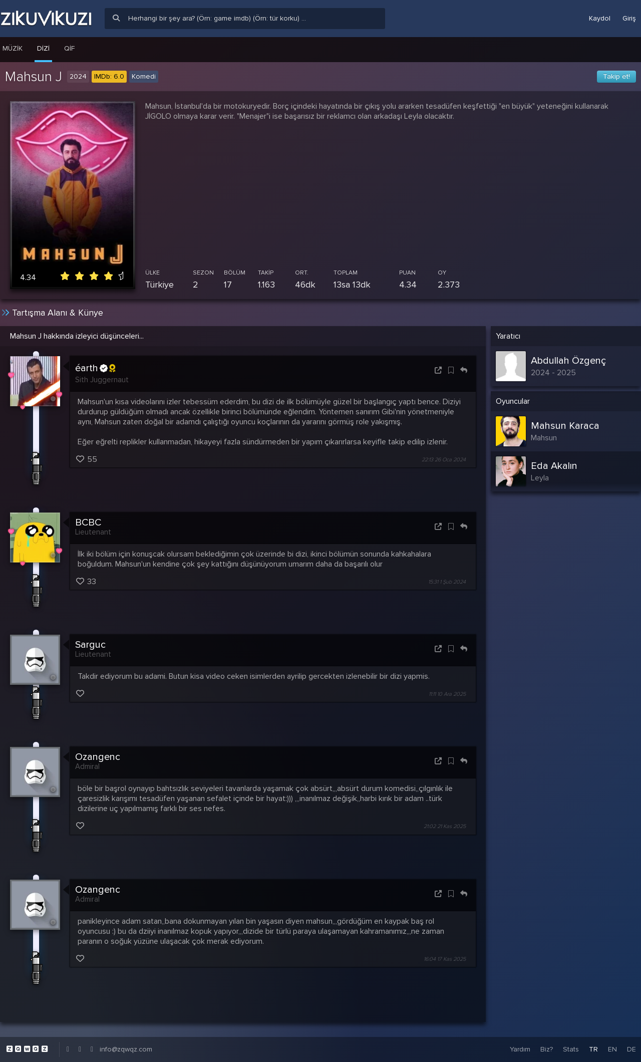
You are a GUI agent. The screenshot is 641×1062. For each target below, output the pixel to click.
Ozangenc (97, 757)
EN (612, 1049)
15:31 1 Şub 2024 (447, 582)
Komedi (144, 76)
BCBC (88, 522)
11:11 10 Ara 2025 (447, 694)
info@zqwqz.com (126, 1049)
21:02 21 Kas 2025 (445, 827)
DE (631, 1049)
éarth (95, 368)
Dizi (43, 48)
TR (593, 1049)
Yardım (520, 1049)
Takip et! (616, 76)
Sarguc (90, 645)
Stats (571, 1049)
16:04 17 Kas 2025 (445, 959)
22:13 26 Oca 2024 (444, 459)
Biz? (546, 1049)
